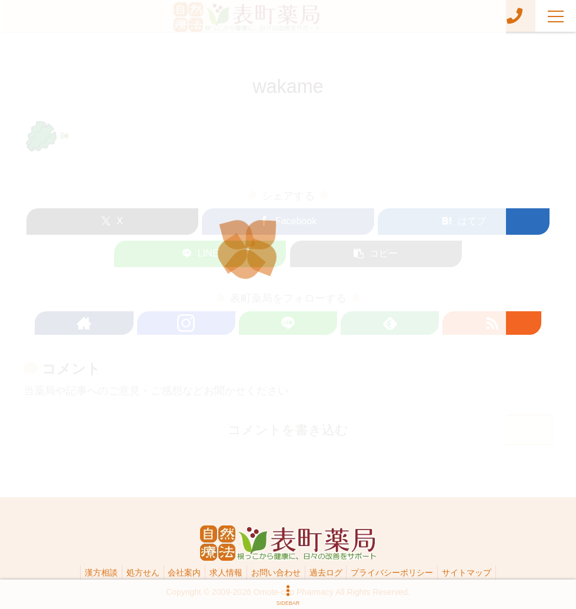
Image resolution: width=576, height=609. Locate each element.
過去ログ (331, 572)
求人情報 (224, 572)
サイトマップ (479, 572)
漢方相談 (88, 572)
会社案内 (178, 572)
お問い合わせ (277, 572)
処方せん (133, 572)
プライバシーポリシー (401, 572)
